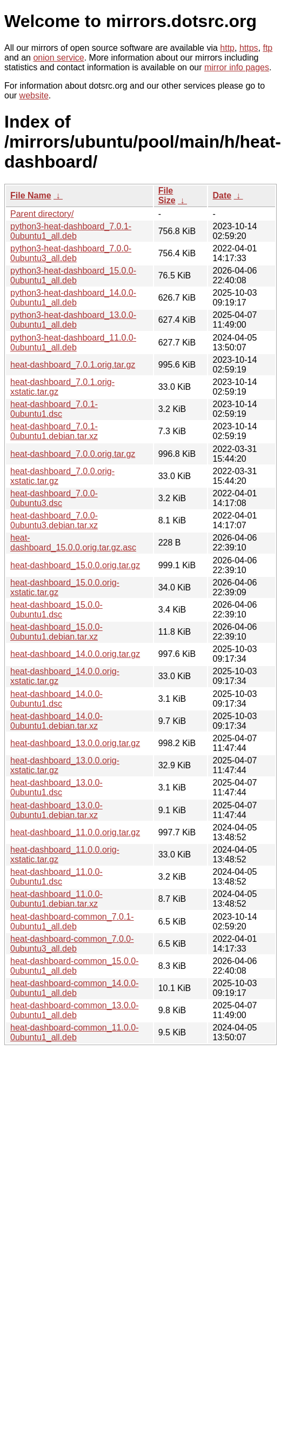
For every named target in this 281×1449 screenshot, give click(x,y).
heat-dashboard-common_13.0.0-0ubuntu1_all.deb (74, 1010)
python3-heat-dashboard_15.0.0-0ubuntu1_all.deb (73, 275)
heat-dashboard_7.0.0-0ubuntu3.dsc (54, 498)
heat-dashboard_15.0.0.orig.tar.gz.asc (73, 542)
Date (221, 195)
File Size (167, 195)
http (227, 47)
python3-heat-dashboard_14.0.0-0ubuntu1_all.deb (73, 297)
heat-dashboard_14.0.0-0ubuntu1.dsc (56, 698)
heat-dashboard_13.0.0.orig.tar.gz (75, 743)
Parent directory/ (41, 213)
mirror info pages (236, 67)
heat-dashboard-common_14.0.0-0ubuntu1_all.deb (74, 988)
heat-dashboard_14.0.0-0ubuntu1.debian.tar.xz (56, 721)
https (248, 47)
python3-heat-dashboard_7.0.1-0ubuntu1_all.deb (70, 231)
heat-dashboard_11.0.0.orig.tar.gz (75, 832)
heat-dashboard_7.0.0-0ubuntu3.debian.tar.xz (54, 520)
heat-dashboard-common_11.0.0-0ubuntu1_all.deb (74, 1032)
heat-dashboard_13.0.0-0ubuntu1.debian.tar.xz (56, 810)
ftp (267, 47)
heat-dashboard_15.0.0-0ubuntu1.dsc (56, 609)
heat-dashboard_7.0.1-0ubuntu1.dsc (54, 409)
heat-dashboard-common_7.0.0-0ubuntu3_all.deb (72, 943)
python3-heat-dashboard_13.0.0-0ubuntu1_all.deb (73, 319)
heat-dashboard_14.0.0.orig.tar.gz (75, 654)
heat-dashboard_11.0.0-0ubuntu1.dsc (56, 876)
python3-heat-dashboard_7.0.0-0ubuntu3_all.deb (70, 253)
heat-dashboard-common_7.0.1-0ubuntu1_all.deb (72, 921)
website (34, 95)
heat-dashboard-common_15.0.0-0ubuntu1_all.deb (74, 965)
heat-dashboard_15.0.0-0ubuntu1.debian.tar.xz (56, 631)
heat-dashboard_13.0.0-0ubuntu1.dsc (56, 787)
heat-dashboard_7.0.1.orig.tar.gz (72, 364)
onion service (58, 57)
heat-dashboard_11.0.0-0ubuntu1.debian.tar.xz (56, 898)
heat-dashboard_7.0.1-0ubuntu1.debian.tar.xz (54, 431)
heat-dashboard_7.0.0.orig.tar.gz (72, 453)
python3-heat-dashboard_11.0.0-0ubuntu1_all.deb (73, 342)
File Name (30, 195)
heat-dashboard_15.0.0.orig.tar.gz (75, 565)
